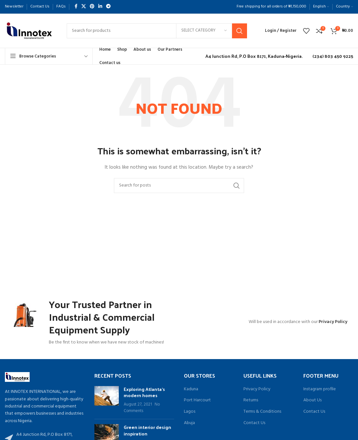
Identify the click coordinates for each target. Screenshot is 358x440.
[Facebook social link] (76, 6)
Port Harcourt (197, 400)
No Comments (142, 407)
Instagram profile (319, 389)
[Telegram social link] (108, 6)
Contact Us (254, 423)
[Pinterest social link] (92, 6)
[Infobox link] (252, 56)
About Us (312, 400)
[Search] (157, 30)
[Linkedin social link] (100, 6)
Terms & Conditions (262, 411)
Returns (250, 400)
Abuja (189, 423)
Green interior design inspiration (147, 430)
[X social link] (83, 6)
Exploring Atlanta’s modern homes (144, 392)
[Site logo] (29, 30)
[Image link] (17, 377)
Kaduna (191, 389)
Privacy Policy (333, 322)
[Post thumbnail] (106, 400)
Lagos (189, 411)
